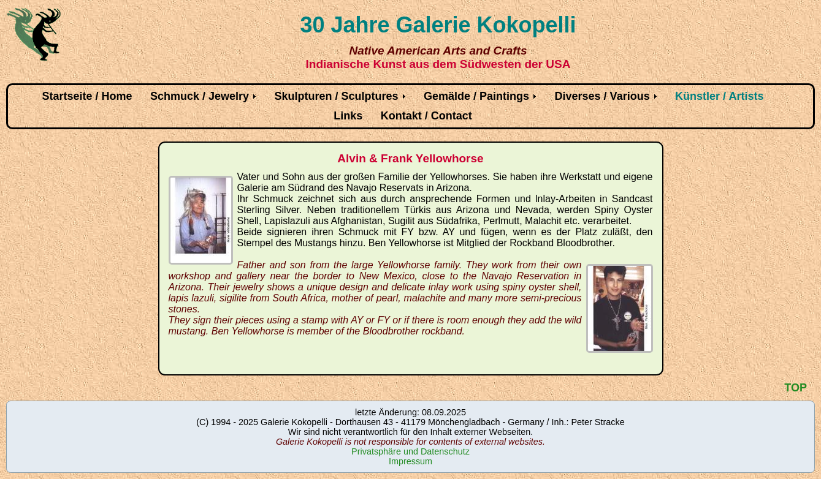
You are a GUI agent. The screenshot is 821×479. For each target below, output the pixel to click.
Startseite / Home (87, 96)
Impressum (410, 461)
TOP (795, 388)
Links (348, 116)
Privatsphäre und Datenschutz (410, 451)
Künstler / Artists (719, 96)
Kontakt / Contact (426, 116)
